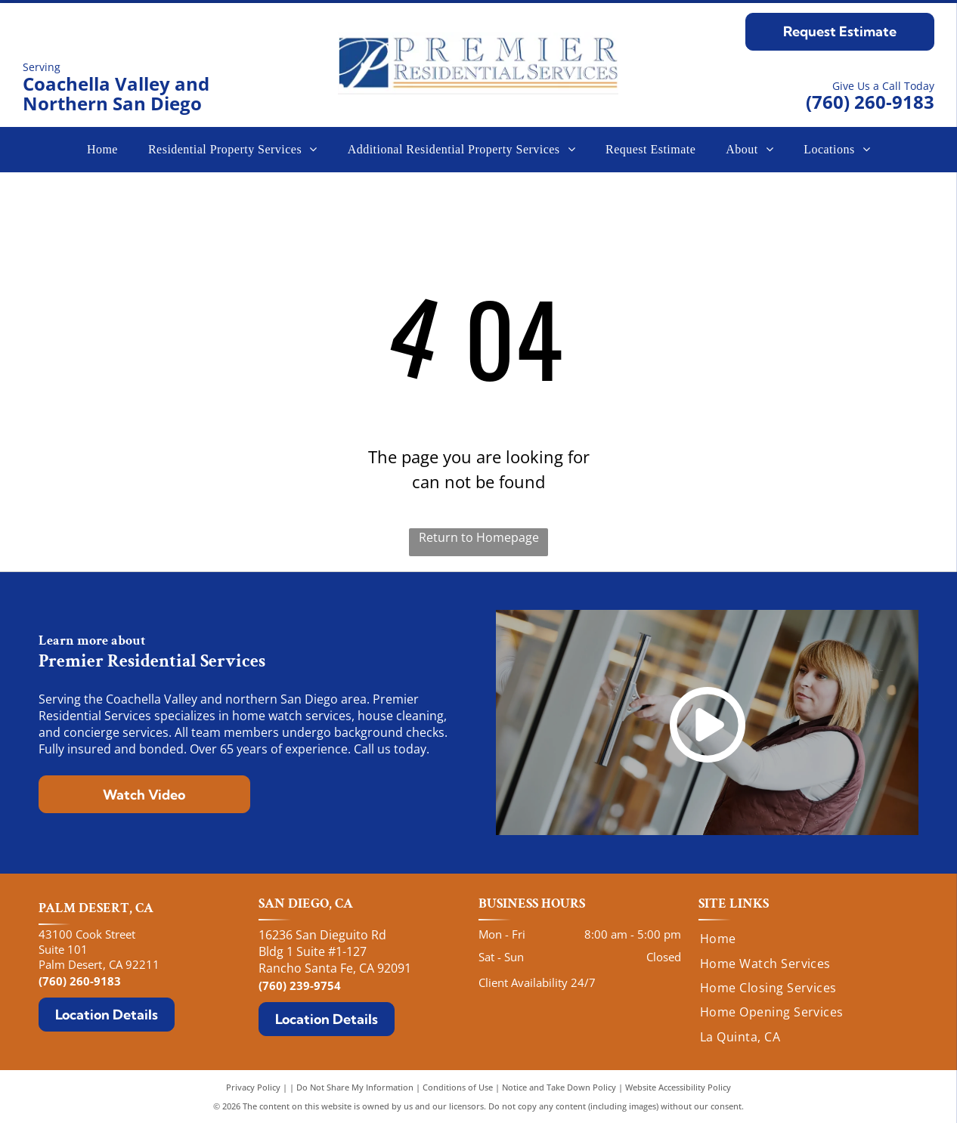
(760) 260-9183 (870, 101)
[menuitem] (102, 149)
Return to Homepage (479, 537)
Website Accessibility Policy (678, 1087)
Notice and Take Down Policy (559, 1087)
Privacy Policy (253, 1087)
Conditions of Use (458, 1087)
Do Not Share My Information (354, 1087)
